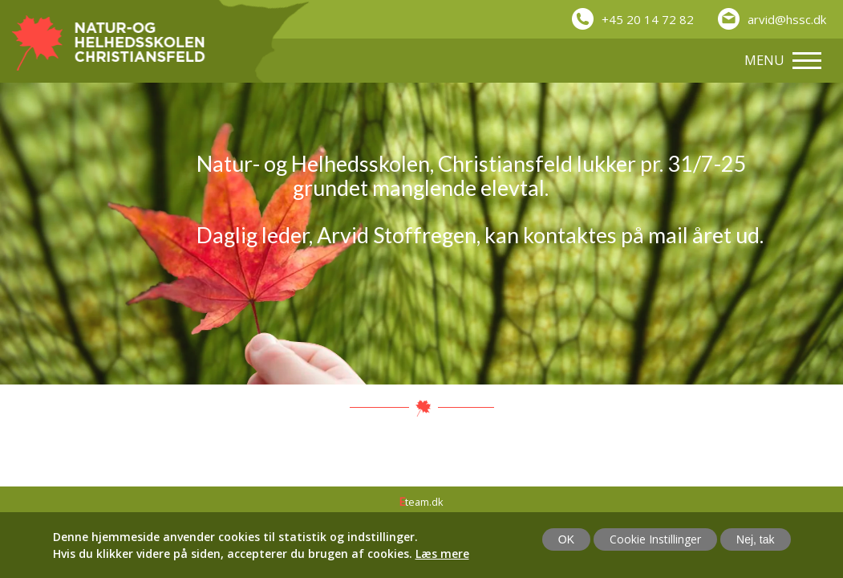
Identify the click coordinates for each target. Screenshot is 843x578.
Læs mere (442, 553)
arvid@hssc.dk (787, 19)
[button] (772, 13)
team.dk (421, 502)
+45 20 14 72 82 (648, 19)
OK (566, 539)
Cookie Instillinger (655, 539)
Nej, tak (755, 539)
